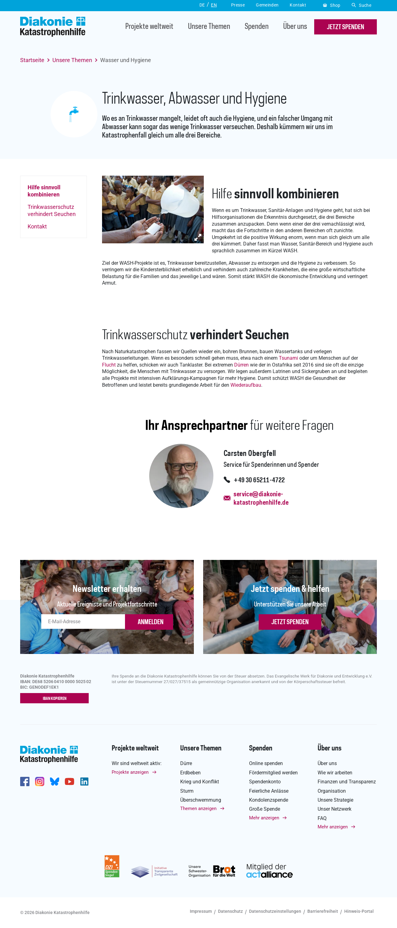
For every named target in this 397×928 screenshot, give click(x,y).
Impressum (201, 911)
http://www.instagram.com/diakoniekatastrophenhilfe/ (39, 781)
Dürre (186, 764)
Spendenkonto (265, 782)
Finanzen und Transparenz (347, 782)
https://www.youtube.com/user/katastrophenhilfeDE (69, 781)
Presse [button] (238, 4)
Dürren (241, 365)
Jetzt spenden (290, 622)
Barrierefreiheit (322, 911)
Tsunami (288, 358)
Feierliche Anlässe (268, 791)
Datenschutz (230, 911)
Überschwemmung (200, 800)
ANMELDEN (150, 622)
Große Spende (264, 809)
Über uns (295, 27)
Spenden (257, 27)
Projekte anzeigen (130, 772)
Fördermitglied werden (273, 773)
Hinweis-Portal (359, 911)
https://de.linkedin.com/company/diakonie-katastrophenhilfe (84, 781)
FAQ (322, 818)
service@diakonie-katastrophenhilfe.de (261, 498)
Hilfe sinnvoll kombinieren (44, 191)
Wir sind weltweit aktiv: (137, 764)
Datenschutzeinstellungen (275, 911)
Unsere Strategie (335, 800)
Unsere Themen (209, 27)
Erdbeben (190, 773)
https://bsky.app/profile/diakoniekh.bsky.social (54, 781)
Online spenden (266, 764)
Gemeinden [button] (267, 4)
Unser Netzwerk (334, 809)
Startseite (32, 60)
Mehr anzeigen (264, 818)
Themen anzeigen (198, 809)
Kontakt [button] (298, 4)
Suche (361, 5)
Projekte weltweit (149, 27)
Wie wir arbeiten (335, 773)
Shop (332, 5)
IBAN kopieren (56, 698)
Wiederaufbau (245, 385)
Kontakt (37, 226)
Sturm (187, 791)
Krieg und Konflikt (199, 782)
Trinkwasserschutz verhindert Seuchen (52, 210)
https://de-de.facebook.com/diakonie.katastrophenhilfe (24, 781)
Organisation (332, 791)
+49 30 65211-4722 (259, 480)
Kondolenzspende (268, 800)
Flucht (109, 365)
